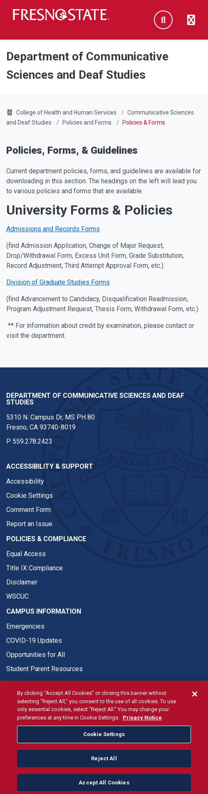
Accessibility (25, 481)
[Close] (195, 703)
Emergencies (25, 626)
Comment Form (28, 510)
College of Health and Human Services (66, 112)
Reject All (103, 767)
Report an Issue (29, 524)
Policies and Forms (86, 122)
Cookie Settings (29, 495)
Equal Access (26, 554)
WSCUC (17, 596)
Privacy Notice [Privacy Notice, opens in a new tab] (142, 727)
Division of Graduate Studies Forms (58, 282)
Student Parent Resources (44, 669)
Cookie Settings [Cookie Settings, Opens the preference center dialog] (104, 743)
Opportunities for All (35, 655)
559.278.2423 (32, 441)
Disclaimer (21, 582)
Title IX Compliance (34, 568)
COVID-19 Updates (34, 640)
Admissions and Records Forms (53, 229)
